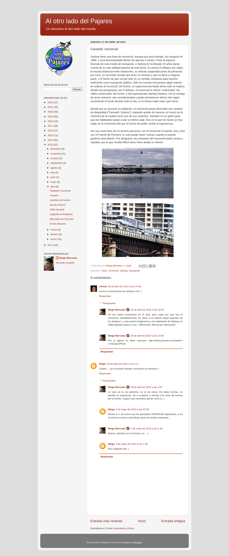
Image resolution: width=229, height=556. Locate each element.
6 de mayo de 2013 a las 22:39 (132, 409)
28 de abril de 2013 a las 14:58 (147, 335)
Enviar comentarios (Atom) (120, 528)
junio (53, 177)
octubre (54, 158)
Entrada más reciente (106, 521)
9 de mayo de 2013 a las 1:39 (132, 444)
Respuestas (109, 303)
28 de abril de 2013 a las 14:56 (147, 309)
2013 (51, 144)
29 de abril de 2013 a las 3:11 (123, 363)
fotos (104, 270)
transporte (134, 270)
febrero (54, 234)
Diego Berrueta (116, 309)
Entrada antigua (173, 521)
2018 (51, 121)
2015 (51, 135)
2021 (51, 107)
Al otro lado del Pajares (79, 21)
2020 (51, 111)
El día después (58, 223)
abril (53, 186)
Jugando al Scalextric (61, 214)
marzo (54, 229)
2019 (51, 116)
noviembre (56, 153)
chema (103, 286)
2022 (51, 102)
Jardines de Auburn (60, 200)
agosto (54, 167)
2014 (51, 140)
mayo (53, 182)
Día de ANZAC (58, 205)
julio (52, 172)
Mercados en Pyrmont (62, 219)
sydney (124, 270)
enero (53, 239)
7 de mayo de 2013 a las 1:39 (146, 428)
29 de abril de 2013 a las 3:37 (146, 387)
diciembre (56, 148)
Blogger (138, 542)
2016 (51, 130)
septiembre (56, 163)
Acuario (54, 195)
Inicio (142, 521)
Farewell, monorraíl (60, 190)
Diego (102, 363)
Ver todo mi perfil (65, 262)
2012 (51, 245)
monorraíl (114, 270)
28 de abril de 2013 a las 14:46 (124, 286)
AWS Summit (57, 209)
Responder (105, 296)
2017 (51, 126)
